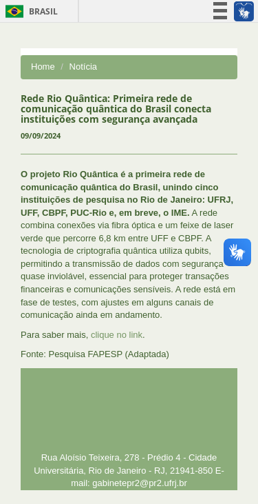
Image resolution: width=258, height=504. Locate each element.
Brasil (29, 11)
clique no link (116, 335)
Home (43, 66)
